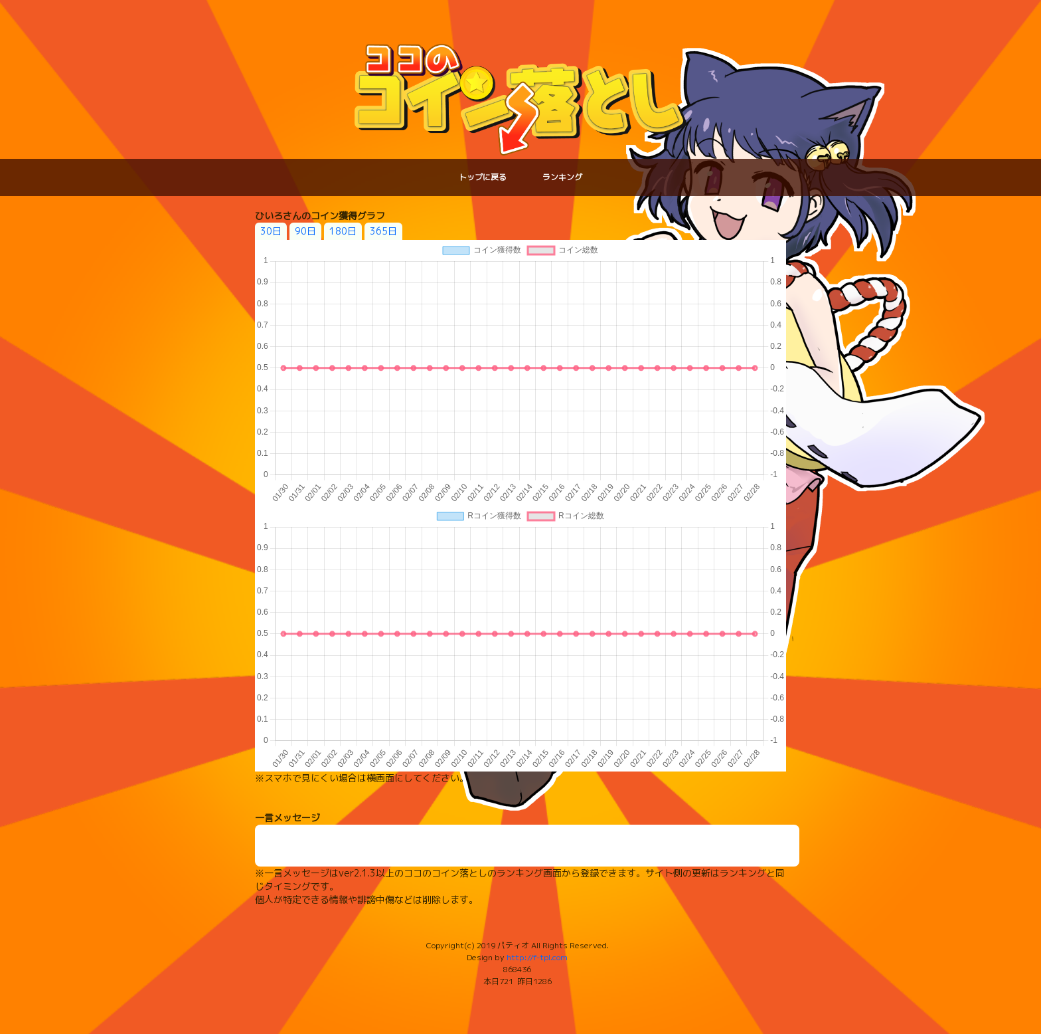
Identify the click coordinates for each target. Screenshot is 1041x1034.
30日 (270, 231)
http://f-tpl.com (537, 957)
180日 (343, 231)
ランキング (562, 177)
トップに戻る (483, 177)
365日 (383, 231)
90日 (305, 231)
